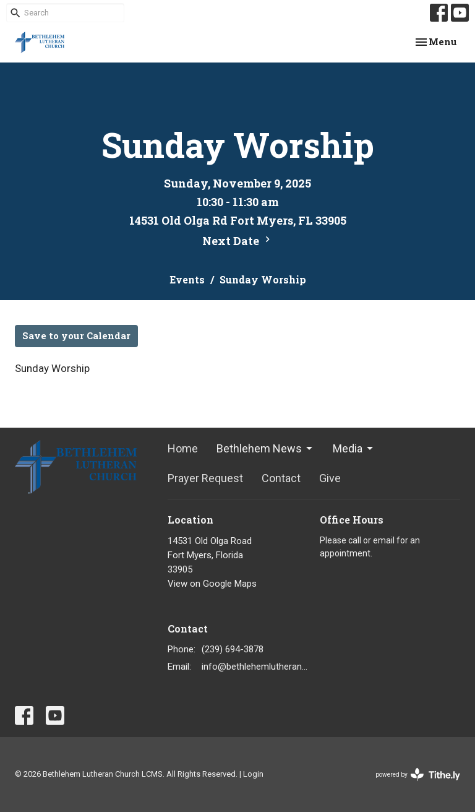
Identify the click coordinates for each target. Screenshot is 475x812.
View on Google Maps (212, 583)
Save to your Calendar (76, 335)
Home (183, 448)
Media (354, 448)
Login (253, 774)
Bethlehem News (265, 448)
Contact (281, 478)
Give (330, 478)
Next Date (237, 240)
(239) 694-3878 (232, 649)
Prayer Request (205, 478)
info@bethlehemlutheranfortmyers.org (255, 666)
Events (187, 279)
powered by (417, 774)
